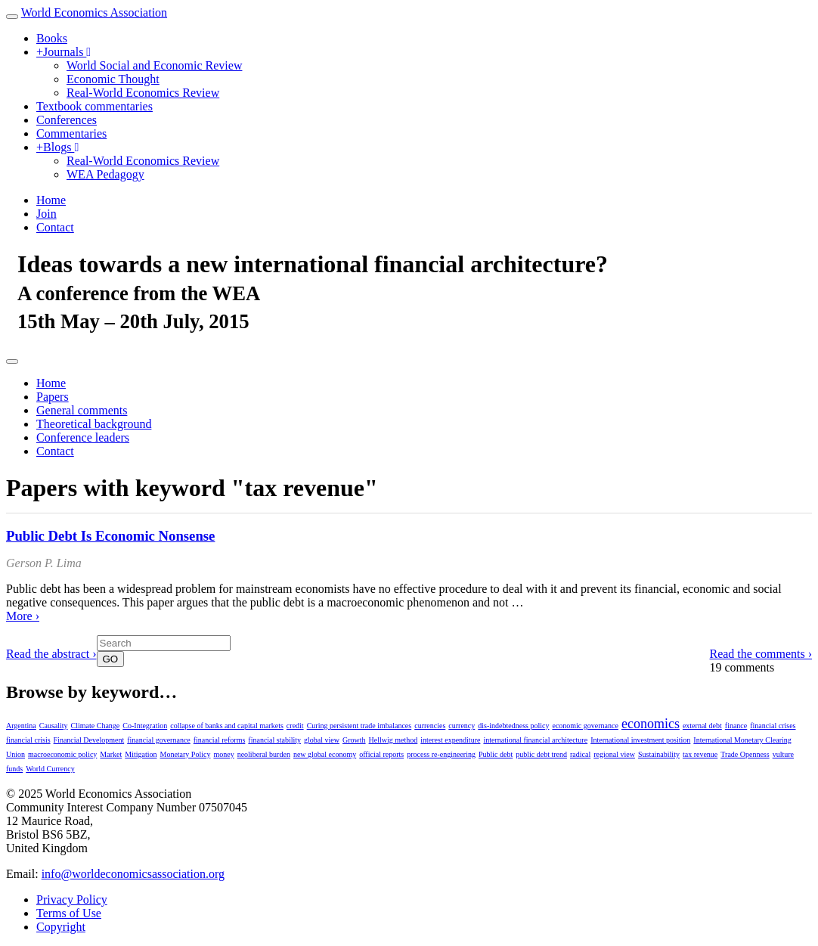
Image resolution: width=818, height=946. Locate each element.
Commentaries (71, 133)
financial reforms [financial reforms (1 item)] (220, 740)
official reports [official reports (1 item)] (381, 754)
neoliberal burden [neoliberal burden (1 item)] (263, 754)
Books (51, 38)
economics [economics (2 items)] (650, 723)
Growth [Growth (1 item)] (354, 740)
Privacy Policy (71, 899)
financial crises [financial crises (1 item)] (772, 725)
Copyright (60, 926)
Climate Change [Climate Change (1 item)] (95, 725)
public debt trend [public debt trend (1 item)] (541, 754)
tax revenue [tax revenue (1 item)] (700, 754)
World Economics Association (94, 12)
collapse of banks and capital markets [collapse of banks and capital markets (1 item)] (227, 725)
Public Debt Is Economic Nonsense (110, 536)
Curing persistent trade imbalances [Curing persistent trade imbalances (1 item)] (359, 725)
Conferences (66, 119)
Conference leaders (82, 437)
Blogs (57, 147)
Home (51, 200)
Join (46, 213)
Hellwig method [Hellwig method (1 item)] (393, 740)
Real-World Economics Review (143, 92)
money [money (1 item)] (223, 754)
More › (22, 615)
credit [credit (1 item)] (295, 725)
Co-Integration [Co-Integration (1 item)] (144, 725)
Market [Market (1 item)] (111, 754)
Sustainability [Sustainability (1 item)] (659, 754)
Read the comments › (760, 653)
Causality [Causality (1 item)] (53, 725)
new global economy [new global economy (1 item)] (324, 754)
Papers (52, 396)
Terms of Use (68, 913)
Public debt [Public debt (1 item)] (496, 754)
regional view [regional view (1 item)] (614, 754)
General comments (81, 410)
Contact (55, 227)
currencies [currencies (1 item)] (429, 725)
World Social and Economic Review (154, 65)
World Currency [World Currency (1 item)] (50, 769)
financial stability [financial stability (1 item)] (274, 740)
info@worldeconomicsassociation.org (133, 873)
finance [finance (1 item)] (736, 725)
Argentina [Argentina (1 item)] (21, 725)
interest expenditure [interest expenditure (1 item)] (450, 740)
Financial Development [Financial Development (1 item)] (89, 740)
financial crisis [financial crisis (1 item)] (28, 740)
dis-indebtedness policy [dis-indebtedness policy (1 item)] (513, 725)
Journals (63, 51)
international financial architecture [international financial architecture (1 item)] (535, 740)
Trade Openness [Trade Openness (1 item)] (744, 754)
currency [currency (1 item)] (461, 725)
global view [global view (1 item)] (321, 740)
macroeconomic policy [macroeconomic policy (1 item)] (62, 754)
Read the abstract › (51, 653)
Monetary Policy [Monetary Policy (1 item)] (185, 754)
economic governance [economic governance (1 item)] (585, 725)
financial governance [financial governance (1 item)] (159, 740)
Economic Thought (113, 79)
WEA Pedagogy (105, 174)
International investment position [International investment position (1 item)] (640, 740)
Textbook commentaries (94, 106)
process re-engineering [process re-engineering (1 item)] (441, 754)
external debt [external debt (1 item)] (702, 725)
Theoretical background (93, 423)
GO (111, 659)
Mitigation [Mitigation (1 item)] (140, 754)
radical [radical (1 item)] (580, 754)
